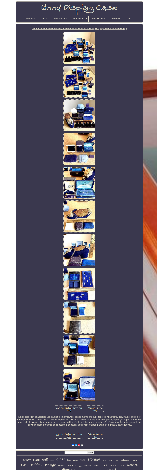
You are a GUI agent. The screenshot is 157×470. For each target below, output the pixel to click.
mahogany (125, 460)
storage (94, 459)
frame (110, 460)
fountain (114, 465)
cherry (134, 460)
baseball (87, 465)
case (25, 464)
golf (80, 466)
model (75, 460)
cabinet (36, 464)
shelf (122, 466)
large (104, 460)
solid (82, 460)
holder (61, 465)
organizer (72, 465)
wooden (132, 465)
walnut (52, 460)
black (36, 459)
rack (104, 465)
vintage (50, 465)
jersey (96, 465)
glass (60, 459)
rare (116, 460)
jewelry (26, 459)
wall (45, 459)
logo (69, 460)
